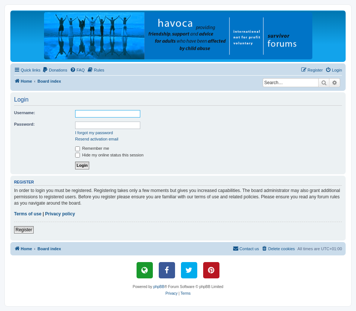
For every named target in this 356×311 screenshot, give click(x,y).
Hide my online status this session (109, 155)
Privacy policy (60, 213)
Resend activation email (96, 139)
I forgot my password (94, 132)
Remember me (92, 148)
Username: (24, 112)
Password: (24, 124)
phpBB (158, 287)
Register (24, 229)
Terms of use (27, 213)
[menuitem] (54, 70)
